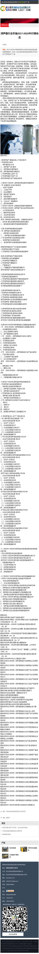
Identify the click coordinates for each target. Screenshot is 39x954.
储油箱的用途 (6, 834)
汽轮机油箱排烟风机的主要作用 (16, 811)
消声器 (22, 2)
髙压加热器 (12, 848)
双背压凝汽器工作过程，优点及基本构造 (15, 827)
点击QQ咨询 (13, 934)
